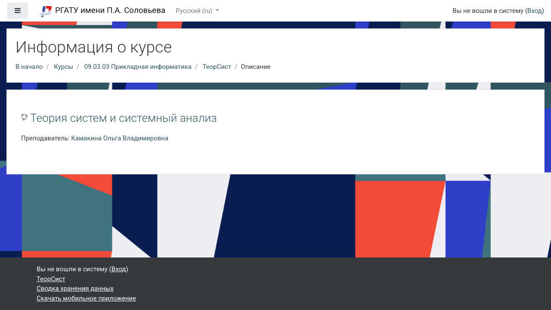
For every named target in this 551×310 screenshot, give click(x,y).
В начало (29, 67)
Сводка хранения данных (75, 288)
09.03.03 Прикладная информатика (138, 67)
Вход (534, 11)
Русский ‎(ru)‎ (195, 11)
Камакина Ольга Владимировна (119, 138)
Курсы (63, 67)
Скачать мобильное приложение (86, 298)
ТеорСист (217, 67)
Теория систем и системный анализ (123, 118)
